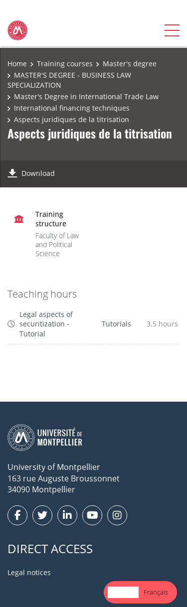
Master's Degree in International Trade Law (86, 96)
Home (17, 63)
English (123, 592)
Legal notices (29, 572)
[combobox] (123, 592)
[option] (156, 592)
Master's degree (130, 63)
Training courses (65, 63)
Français (156, 592)
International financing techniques (72, 108)
